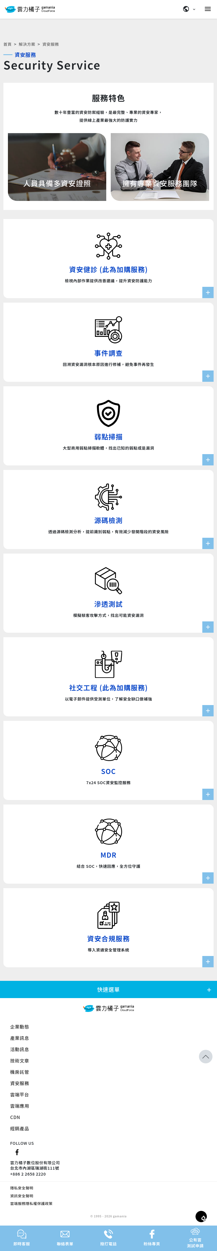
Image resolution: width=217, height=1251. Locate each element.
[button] (205, 1056)
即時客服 (21, 1238)
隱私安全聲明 (21, 1188)
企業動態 (19, 1026)
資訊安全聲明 (21, 1195)
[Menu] (208, 9)
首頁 (7, 44)
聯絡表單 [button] (65, 1238)
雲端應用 (19, 1105)
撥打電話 (108, 1238)
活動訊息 (19, 1049)
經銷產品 (19, 1128)
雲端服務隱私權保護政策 (31, 1203)
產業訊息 (19, 1038)
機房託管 (19, 1071)
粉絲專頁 (152, 1238)
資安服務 (19, 1083)
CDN (15, 1117)
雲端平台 (19, 1094)
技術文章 (19, 1060)
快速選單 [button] (154, 989)
